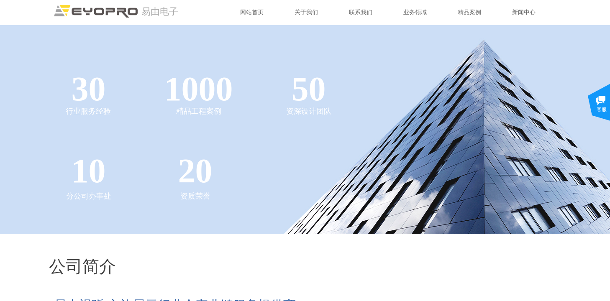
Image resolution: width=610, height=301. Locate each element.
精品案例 (469, 12)
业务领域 (415, 12)
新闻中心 (524, 12)
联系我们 (360, 12)
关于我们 (306, 12)
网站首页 (252, 12)
